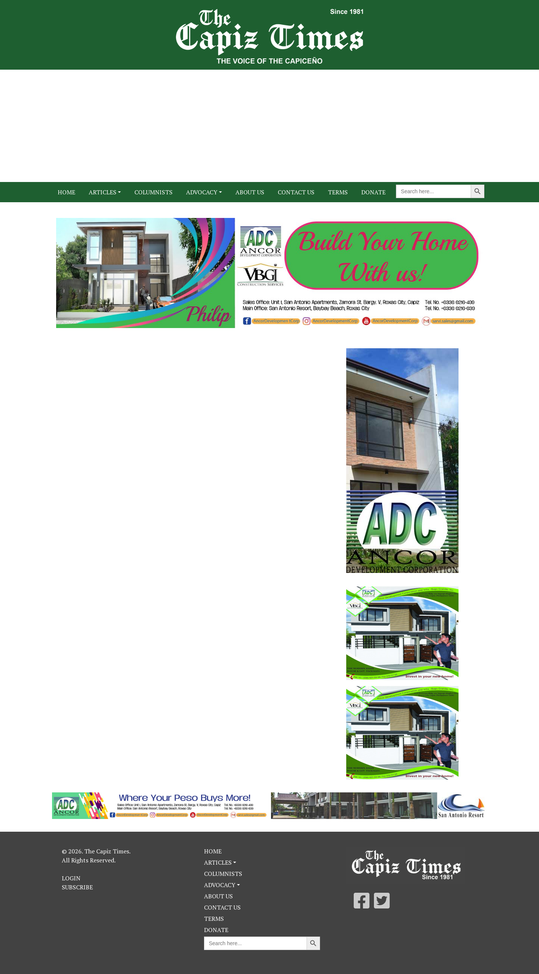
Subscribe (77, 887)
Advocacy (201, 192)
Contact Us (296, 192)
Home (66, 192)
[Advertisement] (269, 125)
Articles (102, 192)
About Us (249, 192)
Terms (338, 192)
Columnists (153, 192)
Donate (373, 192)
